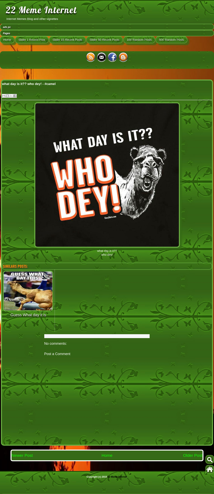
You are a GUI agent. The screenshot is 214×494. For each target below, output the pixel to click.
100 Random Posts (139, 39)
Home (7, 39)
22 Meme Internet (41, 10)
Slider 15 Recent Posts (67, 39)
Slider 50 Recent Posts (105, 39)
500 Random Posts (171, 39)
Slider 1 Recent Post (32, 39)
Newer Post (22, 455)
